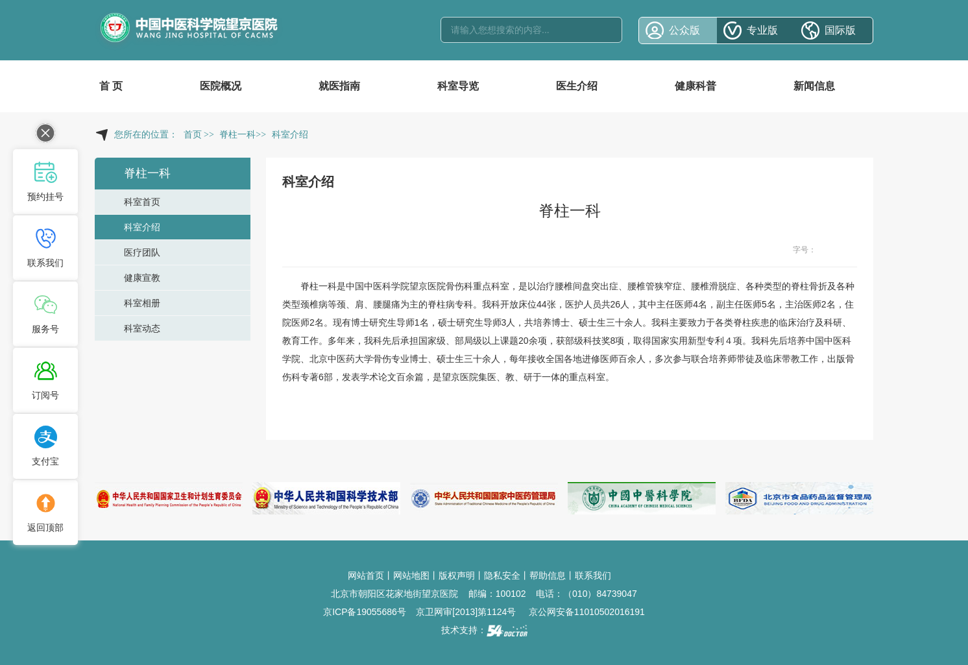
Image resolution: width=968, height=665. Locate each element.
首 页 (111, 85)
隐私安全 (502, 575)
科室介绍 (142, 227)
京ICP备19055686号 (364, 612)
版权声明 (457, 575)
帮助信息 (547, 575)
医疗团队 (142, 252)
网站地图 (411, 575)
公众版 (684, 30)
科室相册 (142, 303)
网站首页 (366, 575)
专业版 (762, 30)
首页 (193, 134)
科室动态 (142, 328)
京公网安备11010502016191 (587, 612)
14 (849, 250)
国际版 (840, 30)
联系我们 (593, 575)
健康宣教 (142, 277)
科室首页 (142, 202)
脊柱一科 (318, 286)
